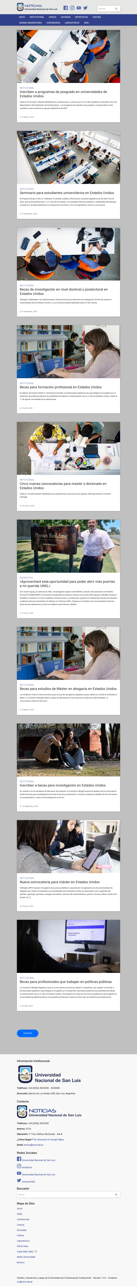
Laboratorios (72, 23)
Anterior (27, 1033)
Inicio (22, 17)
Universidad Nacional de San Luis (36, 1160)
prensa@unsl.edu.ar (33, 1145)
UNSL (86, 23)
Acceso (21, 1262)
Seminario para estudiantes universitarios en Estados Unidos (67, 193)
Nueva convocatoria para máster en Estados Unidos (60, 882)
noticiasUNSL (26, 1181)
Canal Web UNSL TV (27, 1251)
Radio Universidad (26, 1257)
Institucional (37, 17)
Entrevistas (81, 17)
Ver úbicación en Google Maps (48, 1139)
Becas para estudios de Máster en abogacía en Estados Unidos (68, 689)
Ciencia (52, 17)
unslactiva (24, 1167)
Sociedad (66, 17)
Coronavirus (53, 23)
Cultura (97, 17)
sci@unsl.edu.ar (25, 1281)
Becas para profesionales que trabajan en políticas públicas (66, 982)
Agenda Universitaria (30, 23)
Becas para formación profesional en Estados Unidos (61, 387)
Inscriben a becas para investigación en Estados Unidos (63, 785)
